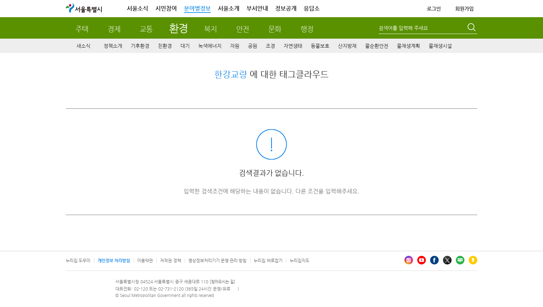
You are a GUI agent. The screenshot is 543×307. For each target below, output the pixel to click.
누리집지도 (299, 260)
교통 (146, 29)
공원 (252, 46)
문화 (274, 29)
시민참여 (166, 8)
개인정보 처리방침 (114, 260)
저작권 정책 (170, 260)
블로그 (460, 260)
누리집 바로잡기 (268, 260)
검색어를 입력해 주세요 (403, 28)
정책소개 (113, 46)
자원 (234, 46)
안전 (242, 29)
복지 (210, 29)
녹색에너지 (209, 46)
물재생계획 (408, 46)
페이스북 (434, 260)
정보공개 (286, 8)
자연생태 (293, 46)
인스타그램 (408, 260)
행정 (306, 29)
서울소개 (228, 8)
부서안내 (257, 8)
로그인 (434, 8)
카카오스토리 (473, 260)
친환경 (165, 46)
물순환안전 (376, 46)
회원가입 (464, 8)
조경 (270, 46)
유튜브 (421, 260)
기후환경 (140, 46)
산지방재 (347, 46)
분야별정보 (197, 8)
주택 (81, 29)
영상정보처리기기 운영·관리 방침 (217, 260)
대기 (185, 46)
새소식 (83, 46)
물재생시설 (440, 46)
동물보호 (320, 46)
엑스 (447, 260)
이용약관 (145, 260)
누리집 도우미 (78, 260)
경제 (114, 29)
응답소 (312, 8)
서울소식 (137, 8)
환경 (178, 28)
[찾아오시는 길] (222, 281)
